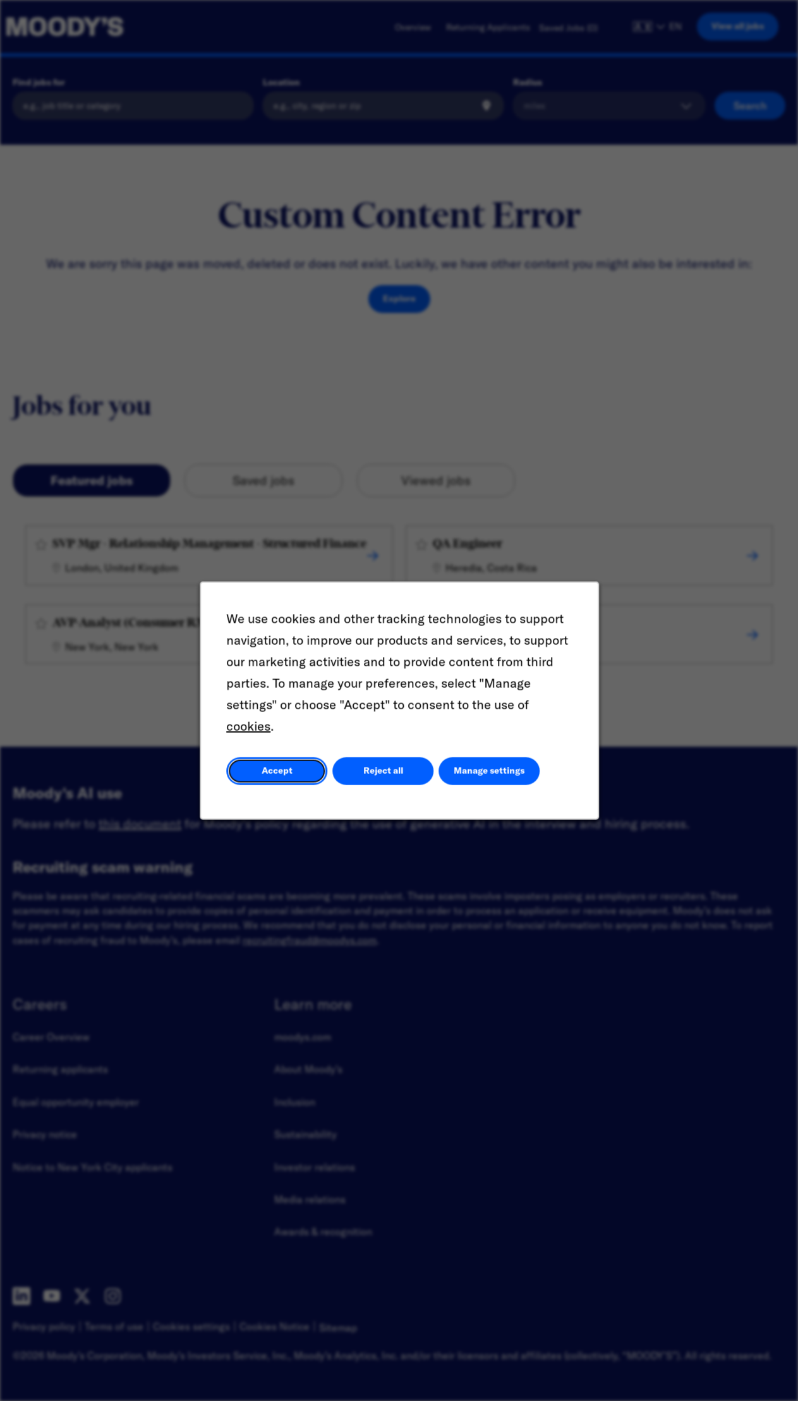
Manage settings (487, 773)
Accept (278, 773)
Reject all (382, 773)
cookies (250, 729)
